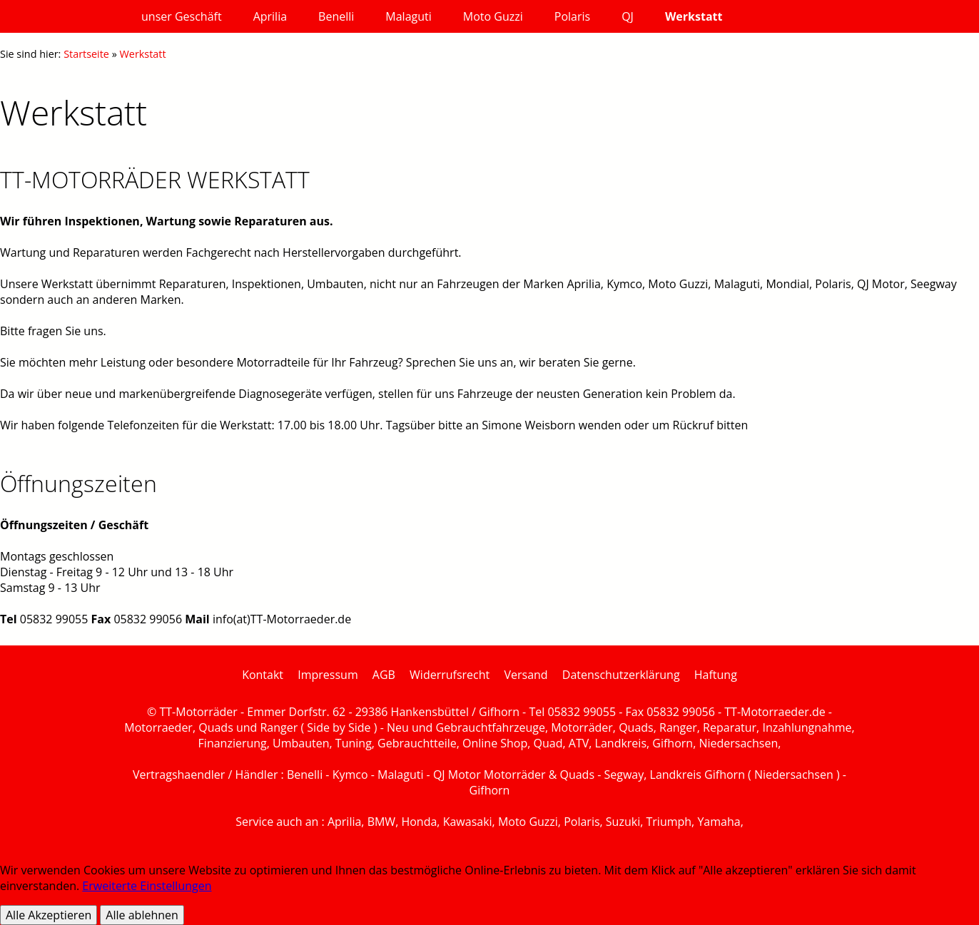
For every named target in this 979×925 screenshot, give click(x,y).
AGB (383, 675)
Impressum (327, 675)
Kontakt (262, 675)
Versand (525, 675)
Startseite (86, 54)
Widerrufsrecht (450, 675)
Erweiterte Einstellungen (146, 886)
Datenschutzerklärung (621, 675)
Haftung (715, 675)
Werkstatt (143, 54)
